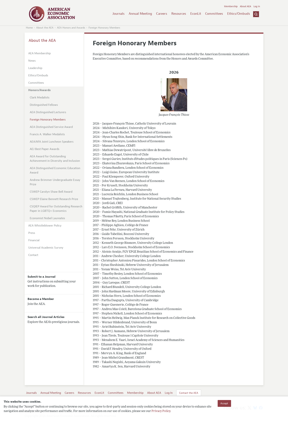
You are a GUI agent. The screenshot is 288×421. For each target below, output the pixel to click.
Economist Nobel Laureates (47, 218)
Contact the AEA (188, 393)
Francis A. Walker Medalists (47, 134)
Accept (224, 403)
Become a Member (41, 299)
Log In (256, 6)
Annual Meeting (140, 14)
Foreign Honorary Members (104, 27)
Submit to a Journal (41, 277)
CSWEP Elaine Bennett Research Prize (54, 199)
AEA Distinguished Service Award (51, 127)
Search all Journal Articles (46, 317)
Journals (118, 14)
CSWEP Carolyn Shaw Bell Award (51, 192)
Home (29, 27)
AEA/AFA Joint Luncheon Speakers (51, 142)
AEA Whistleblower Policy (45, 225)
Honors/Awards (39, 90)
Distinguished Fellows (44, 105)
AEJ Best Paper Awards (44, 149)
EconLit (195, 14)
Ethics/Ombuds (238, 14)
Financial (33, 240)
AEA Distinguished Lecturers (48, 112)
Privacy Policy (161, 411)
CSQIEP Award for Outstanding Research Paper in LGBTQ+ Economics (56, 209)
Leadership (35, 68)
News (32, 61)
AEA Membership (39, 53)
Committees (214, 14)
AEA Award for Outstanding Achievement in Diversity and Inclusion (55, 159)
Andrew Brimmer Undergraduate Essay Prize (55, 182)
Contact (33, 255)
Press (31, 233)
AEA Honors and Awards (71, 27)
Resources (178, 14)
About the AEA (44, 27)
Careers (161, 14)
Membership (231, 6)
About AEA (245, 6)
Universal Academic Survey (45, 248)
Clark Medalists (39, 97)
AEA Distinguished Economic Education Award (55, 170)
